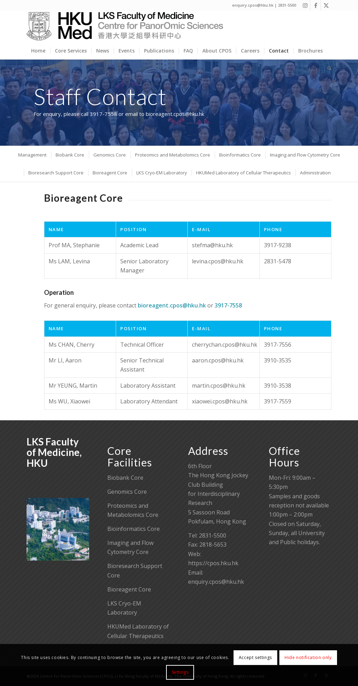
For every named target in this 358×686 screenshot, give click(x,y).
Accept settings (255, 657)
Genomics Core (127, 492)
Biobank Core (125, 477)
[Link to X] (326, 5)
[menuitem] (38, 51)
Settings (180, 672)
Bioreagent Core (129, 589)
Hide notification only (308, 657)
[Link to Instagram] (305, 5)
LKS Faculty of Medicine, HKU (54, 452)
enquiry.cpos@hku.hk (216, 581)
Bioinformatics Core (133, 529)
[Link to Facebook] (315, 5)
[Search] (327, 68)
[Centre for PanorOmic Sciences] (125, 26)
